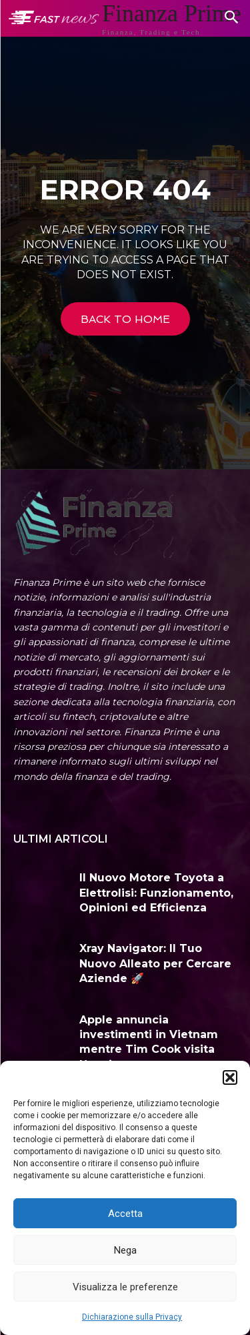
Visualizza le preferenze (125, 1287)
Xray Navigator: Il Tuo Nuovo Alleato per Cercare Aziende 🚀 (155, 963)
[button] (230, 1077)
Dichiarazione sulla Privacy (132, 1317)
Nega (125, 1250)
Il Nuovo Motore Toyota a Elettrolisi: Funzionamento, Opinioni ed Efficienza (156, 892)
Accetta (125, 1214)
